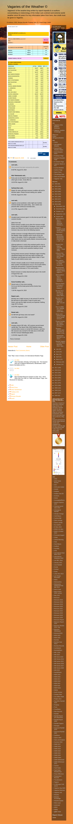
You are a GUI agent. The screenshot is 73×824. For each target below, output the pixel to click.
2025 (56, 186)
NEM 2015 (57, 674)
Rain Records (58, 711)
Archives (56, 496)
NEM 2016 (57, 677)
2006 (56, 395)
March (58, 359)
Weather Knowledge (57, 797)
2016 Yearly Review (57, 481)
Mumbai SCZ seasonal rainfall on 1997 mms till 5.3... (60, 301)
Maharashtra (57, 582)
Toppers (56, 782)
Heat (55, 542)
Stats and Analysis (59, 176)
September (59, 214)
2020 (56, 199)
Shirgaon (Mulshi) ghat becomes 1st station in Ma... (60, 331)
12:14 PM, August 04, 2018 (19, 209)
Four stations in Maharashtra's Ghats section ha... (60, 263)
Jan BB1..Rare (58, 560)
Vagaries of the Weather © (27, 6)
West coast (57, 803)
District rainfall (58, 522)
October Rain (58, 694)
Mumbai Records (59, 646)
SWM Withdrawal (59, 759)
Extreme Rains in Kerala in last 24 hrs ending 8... (60, 286)
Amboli (56, 489)
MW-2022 (57, 670)
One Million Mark (59, 696)
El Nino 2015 (58, 527)
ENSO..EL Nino (58, 529)
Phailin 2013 (57, 699)
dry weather (57, 525)
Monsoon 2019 (58, 604)
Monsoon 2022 (58, 611)
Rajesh (13, 296)
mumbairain (57, 648)
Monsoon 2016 (58, 602)
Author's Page (58, 170)
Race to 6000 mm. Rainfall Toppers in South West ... (60, 309)
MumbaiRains (58, 650)
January (58, 364)
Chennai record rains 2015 (58, 507)
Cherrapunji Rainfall (57, 510)
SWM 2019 (57, 748)
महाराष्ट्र (56, 809)
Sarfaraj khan (15, 188)
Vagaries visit (58, 792)
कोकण (55, 807)
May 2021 (57, 595)
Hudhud (56, 546)
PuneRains (57, 709)
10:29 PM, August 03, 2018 (19, 182)
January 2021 (58, 562)
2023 (56, 191)
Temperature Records (57, 776)
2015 (56, 372)
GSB (12, 385)
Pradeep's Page (58, 155)
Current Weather (59, 167)
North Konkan (58, 692)
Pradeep (56, 705)
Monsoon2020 (58, 633)
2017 (56, 367)
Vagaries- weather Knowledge (59, 131)
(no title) (16, 360)
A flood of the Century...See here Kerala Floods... (60, 255)
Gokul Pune (14, 387)
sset (12, 165)
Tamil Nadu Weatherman (58, 770)
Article (56, 498)
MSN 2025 (57, 637)
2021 (56, 196)
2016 (56, 370)
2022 (56, 194)
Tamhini (56, 765)
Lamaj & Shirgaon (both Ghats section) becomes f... (60, 230)
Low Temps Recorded (57, 576)
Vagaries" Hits (58, 178)
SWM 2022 (57, 753)
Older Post (44, 346)
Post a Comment (15, 339)
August (58, 216)
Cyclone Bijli (57, 518)
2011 (56, 383)
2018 (56, 204)
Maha (55, 579)
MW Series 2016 (59, 663)
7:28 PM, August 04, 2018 (19, 290)
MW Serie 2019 (58, 657)
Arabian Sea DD (59, 493)
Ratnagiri (56, 725)
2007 (56, 393)
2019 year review (59, 487)
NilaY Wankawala (16, 175)
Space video (57, 737)
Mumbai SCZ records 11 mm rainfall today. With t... (60, 293)
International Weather (57, 145)
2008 (56, 390)
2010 (56, 385)
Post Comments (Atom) (23, 350)
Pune (55, 707)
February (59, 362)
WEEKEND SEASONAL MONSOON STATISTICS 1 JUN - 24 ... (60, 238)
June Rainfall (58, 565)
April (57, 357)
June (57, 351)
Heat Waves (57, 544)
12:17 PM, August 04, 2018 (19, 276)
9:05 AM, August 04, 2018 (18, 194)
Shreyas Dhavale (16, 396)
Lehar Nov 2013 (58, 573)
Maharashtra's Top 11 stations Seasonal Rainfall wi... (60, 278)
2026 (56, 184)
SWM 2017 (57, 744)
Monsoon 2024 (58, 615)
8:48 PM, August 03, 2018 (19, 170)
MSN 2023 (57, 635)
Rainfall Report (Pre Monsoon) (58, 716)
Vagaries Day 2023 (59, 788)
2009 (56, 388)
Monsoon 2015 (58, 600)
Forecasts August (59, 535)
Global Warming (58, 539)
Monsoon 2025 (58, 617)
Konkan (56, 569)
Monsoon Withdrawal (57, 630)
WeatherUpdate (58, 800)
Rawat (13, 312)
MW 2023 (57, 654)
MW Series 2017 (59, 665)
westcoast (57, 805)
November (59, 209)
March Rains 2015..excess (58, 592)
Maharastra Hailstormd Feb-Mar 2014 (58, 585)
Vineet (12, 398)
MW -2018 (57, 652)
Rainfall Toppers (59, 723)
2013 (56, 378)
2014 (56, 375)
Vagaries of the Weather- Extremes (58, 126)
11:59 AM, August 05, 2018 (19, 335)
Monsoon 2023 (58, 613)
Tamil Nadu (57, 768)
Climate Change (59, 514)
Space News (57, 172)
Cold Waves (57, 516)
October (58, 211)
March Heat (57, 589)
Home (28, 346)
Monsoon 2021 (58, 608)
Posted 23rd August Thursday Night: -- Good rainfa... (60, 247)
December (59, 206)
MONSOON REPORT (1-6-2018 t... (60, 337)
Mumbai (56, 640)
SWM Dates (57, 757)
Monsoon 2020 (58, 606)
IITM (55, 550)
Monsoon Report (59, 619)
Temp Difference (59, 774)
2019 (56, 201)
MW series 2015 (59, 661)
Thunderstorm (58, 780)
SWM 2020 (57, 751)
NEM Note (57, 685)
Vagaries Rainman (59, 790)
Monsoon (57, 597)
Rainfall (56, 713)
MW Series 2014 (59, 659)
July (57, 349)
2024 (56, 189)
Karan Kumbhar (16, 282)
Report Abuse (58, 815)
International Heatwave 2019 (58, 557)
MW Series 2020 (59, 668)
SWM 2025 (57, 755)
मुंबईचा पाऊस (57, 811)
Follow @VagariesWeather (58, 137)
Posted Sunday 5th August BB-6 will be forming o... (60, 324)
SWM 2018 (57, 746)
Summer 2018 (58, 742)
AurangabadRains (59, 500)
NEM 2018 (57, 681)
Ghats (56, 537)
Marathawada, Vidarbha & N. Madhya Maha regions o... (60, 270)
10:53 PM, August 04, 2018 (19, 317)
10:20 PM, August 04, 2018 (19, 306)
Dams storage (58, 520)
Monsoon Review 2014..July (59, 626)
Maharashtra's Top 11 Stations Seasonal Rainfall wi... (60, 222)
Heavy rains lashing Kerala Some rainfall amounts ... (60, 316)
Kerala (56, 567)
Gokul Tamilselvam (16, 389)
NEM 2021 (57, 683)
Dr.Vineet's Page (59, 161)
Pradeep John (15, 392)
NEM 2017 (57, 679)
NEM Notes (57, 688)
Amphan (56, 491)
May (57, 354)
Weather (56, 794)
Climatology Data (59, 174)
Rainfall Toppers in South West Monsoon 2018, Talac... (60, 344)
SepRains (57, 735)
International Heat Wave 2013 (59, 553)
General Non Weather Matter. (58, 149)
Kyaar (56, 571)
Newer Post (12, 346)
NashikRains (57, 672)
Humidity (56, 548)
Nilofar (56, 690)
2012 (56, 380)
